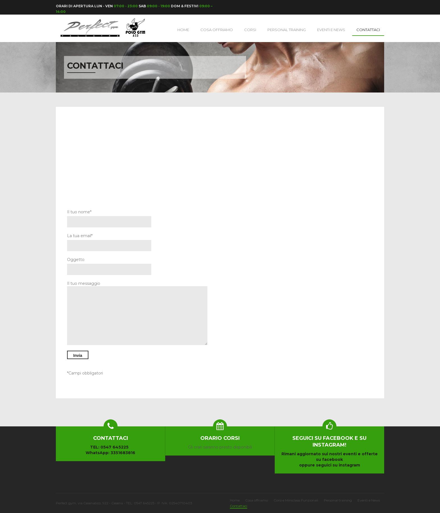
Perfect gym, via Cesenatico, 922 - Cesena (90, 503)
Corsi (250, 29)
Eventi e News (331, 29)
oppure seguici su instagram (329, 465)
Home (183, 29)
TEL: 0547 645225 (109, 447)
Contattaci (368, 29)
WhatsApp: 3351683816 (110, 452)
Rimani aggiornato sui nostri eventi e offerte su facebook (329, 448)
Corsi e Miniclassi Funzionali (296, 500)
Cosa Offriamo (216, 29)
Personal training (286, 29)
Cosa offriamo (256, 500)
